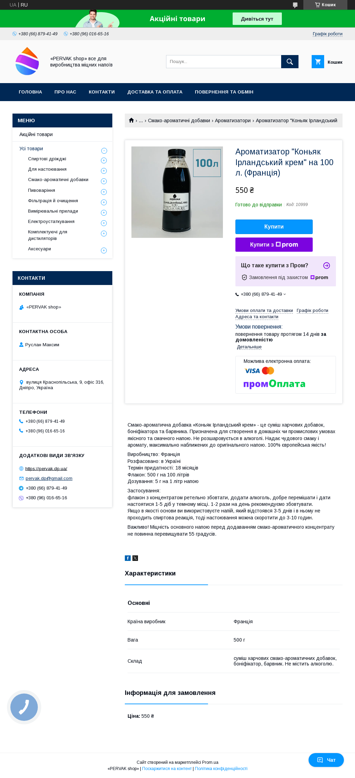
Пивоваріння (41, 190)
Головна (30, 92)
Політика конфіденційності (221, 768)
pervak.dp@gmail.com (49, 478)
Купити (274, 227)
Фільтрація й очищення (53, 200)
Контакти (102, 92)
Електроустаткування (51, 221)
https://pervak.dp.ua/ (46, 468)
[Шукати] (289, 61)
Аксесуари (39, 248)
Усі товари (31, 148)
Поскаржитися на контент (167, 768)
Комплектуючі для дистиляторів (47, 235)
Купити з (274, 245)
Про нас (65, 92)
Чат (326, 760)
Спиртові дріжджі (47, 158)
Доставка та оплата (154, 92)
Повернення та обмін (224, 92)
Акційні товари (36, 134)
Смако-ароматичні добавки (179, 120)
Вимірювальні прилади (53, 211)
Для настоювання (47, 169)
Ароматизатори (233, 120)
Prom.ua (210, 762)
